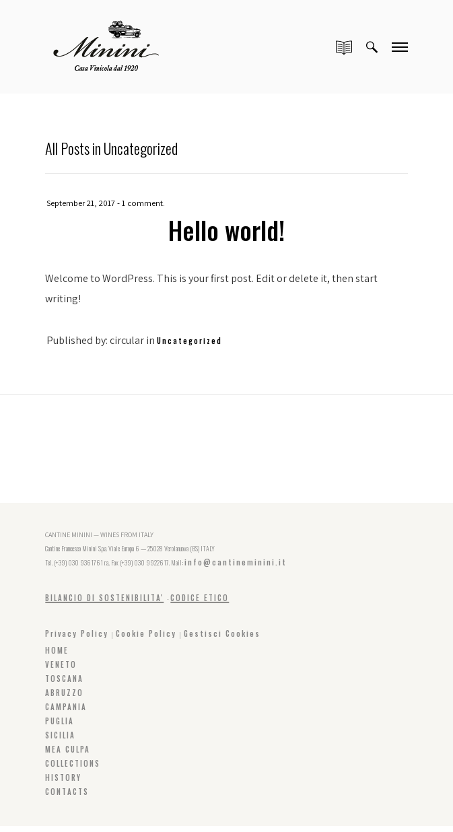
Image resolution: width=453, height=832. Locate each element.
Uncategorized (189, 340)
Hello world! (226, 229)
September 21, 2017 (81, 203)
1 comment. (145, 203)
